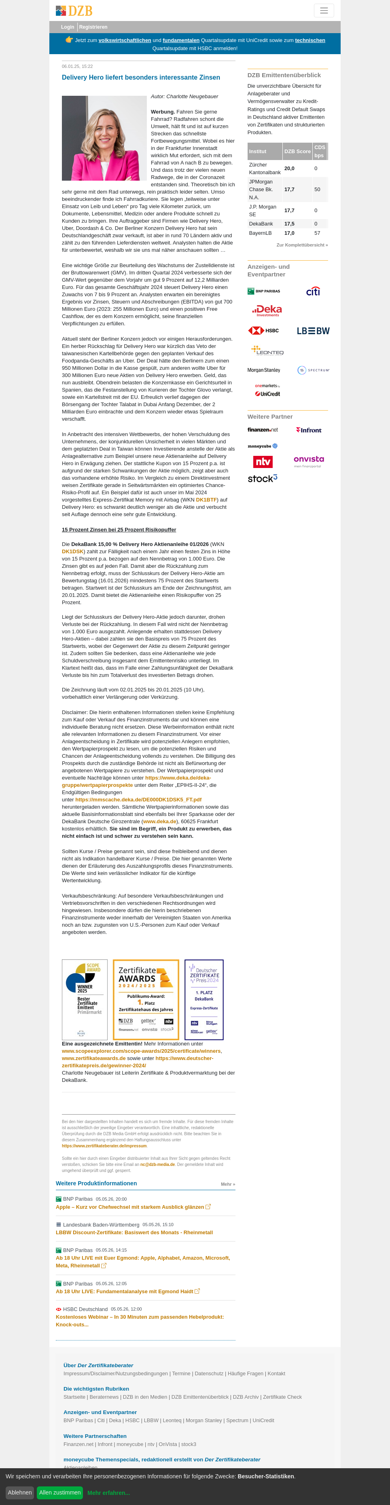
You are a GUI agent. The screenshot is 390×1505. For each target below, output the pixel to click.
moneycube (130, 1444)
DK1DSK (72, 551)
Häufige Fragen (245, 1373)
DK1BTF (206, 500)
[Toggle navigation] (324, 10)
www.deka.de (159, 821)
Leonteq (172, 1420)
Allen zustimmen (60, 1492)
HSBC (132, 1420)
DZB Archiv (246, 1397)
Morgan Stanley (204, 1420)
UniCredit (263, 1420)
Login (67, 27)
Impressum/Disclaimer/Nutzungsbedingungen (116, 1373)
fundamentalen (181, 40)
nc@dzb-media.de (157, 1164)
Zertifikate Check (282, 1397)
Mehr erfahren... (108, 1493)
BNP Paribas (78, 1420)
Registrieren (93, 27)
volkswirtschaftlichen (125, 40)
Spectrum (237, 1420)
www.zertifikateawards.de (94, 1058)
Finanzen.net (78, 1444)
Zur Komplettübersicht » (302, 244)
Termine (181, 1373)
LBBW (151, 1420)
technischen (310, 40)
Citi (100, 1420)
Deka (115, 1420)
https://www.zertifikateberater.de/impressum (104, 1146)
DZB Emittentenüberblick (200, 1397)
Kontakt (276, 1373)
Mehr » (228, 1184)
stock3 (188, 1444)
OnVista (168, 1444)
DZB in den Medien (145, 1397)
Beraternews (104, 1397)
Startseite (74, 1397)
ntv (151, 1444)
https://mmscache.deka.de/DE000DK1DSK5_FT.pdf (138, 800)
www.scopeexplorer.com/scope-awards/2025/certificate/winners (141, 1051)
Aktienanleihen (81, 1468)
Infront (105, 1444)
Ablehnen (20, 1492)
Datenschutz (209, 1373)
